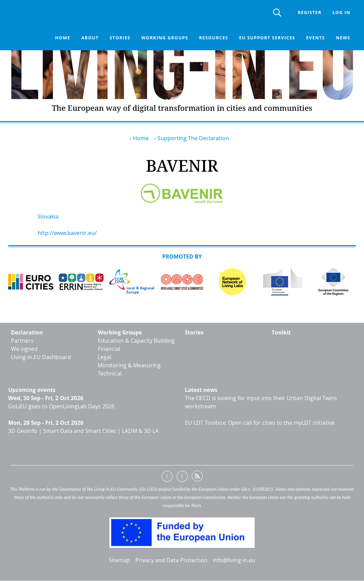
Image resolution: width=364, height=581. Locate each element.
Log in (341, 12)
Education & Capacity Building (136, 340)
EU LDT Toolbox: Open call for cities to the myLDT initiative (260, 422)
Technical (110, 373)
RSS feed (197, 477)
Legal (104, 357)
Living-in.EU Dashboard (41, 357)
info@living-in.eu (234, 560)
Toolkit (281, 332)
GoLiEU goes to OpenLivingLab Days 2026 (61, 406)
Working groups (164, 38)
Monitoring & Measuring (129, 365)
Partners (22, 340)
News (343, 38)
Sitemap (119, 560)
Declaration (27, 332)
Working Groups (120, 332)
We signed (24, 349)
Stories (120, 38)
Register (309, 12)
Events (315, 38)
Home (62, 38)
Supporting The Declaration (193, 138)
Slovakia (48, 216)
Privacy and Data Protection (171, 560)
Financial (109, 349)
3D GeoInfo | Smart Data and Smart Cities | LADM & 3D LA (83, 431)
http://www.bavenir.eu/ (67, 233)
